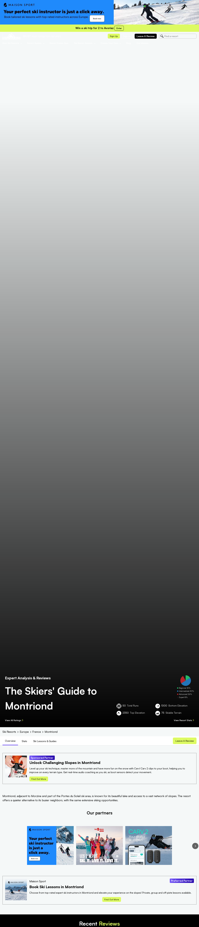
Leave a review (146, 36)
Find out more (38, 779)
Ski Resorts (9, 731)
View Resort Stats (184, 720)
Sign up (114, 36)
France (36, 731)
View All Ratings (14, 720)
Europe (24, 731)
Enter (119, 28)
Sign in (126, 36)
